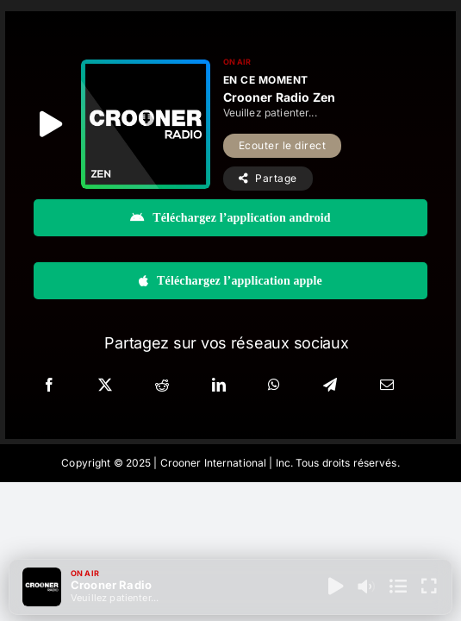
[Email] (386, 385)
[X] (105, 385)
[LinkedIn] (218, 385)
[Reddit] (162, 385)
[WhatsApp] (274, 385)
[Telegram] (330, 385)
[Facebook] (49, 385)
